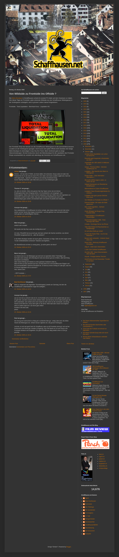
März (86, 280)
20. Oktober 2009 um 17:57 (22, 276)
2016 (85, 125)
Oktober (87, 151)
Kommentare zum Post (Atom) (26, 347)
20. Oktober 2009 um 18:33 (22, 289)
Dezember (88, 146)
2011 (85, 138)
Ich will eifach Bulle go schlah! (94, 231)
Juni (86, 272)
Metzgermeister (90, 519)
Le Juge (87, 516)
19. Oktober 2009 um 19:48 (22, 201)
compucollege (103, 468)
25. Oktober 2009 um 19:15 (22, 335)
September (88, 264)
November (88, 149)
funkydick (88, 534)
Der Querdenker (90, 510)
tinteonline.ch (103, 466)
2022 (85, 109)
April (86, 277)
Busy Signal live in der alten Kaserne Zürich (100, 410)
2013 (85, 133)
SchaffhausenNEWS (91, 525)
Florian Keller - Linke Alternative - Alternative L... (95, 176)
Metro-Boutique (17, 98)
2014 (85, 130)
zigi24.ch (101, 456)
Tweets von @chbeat (87, 344)
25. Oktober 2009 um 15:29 (22, 312)
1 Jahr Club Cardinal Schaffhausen (95, 249)
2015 (85, 128)
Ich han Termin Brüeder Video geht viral (99, 396)
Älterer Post (70, 343)
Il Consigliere (89, 513)
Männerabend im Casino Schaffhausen (96, 188)
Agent (87, 498)
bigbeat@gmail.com (91, 305)
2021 (85, 112)
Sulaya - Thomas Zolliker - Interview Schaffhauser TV (96, 167)
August (87, 267)
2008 (85, 289)
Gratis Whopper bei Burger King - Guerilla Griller (95, 212)
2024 (85, 104)
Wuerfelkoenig (89, 528)
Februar (87, 283)
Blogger (68, 547)
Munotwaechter (90, 522)
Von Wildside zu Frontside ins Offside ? (97, 200)
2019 (85, 117)
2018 (85, 120)
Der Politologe (89, 507)
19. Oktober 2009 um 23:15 (22, 247)
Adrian (16, 171)
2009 (85, 144)
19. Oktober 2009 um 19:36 (22, 182)
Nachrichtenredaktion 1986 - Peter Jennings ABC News (95, 220)
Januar (87, 285)
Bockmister (88, 504)
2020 (85, 114)
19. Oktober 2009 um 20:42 (22, 216)
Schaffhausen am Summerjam (97, 382)
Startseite (42, 343)
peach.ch (102, 459)
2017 (85, 122)
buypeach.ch (103, 463)
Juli (86, 269)
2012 (85, 136)
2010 (85, 141)
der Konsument (90, 531)
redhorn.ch (102, 461)
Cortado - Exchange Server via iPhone (96, 224)
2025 (85, 101)
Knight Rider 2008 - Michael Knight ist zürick (100, 353)
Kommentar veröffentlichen (20, 339)
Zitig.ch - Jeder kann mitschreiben (95, 247)
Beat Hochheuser (20, 282)
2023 (85, 106)
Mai (86, 275)
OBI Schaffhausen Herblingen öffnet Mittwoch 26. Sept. (100, 368)
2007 (85, 291)
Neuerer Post (14, 343)
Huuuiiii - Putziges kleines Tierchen (95, 256)
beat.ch (101, 454)
